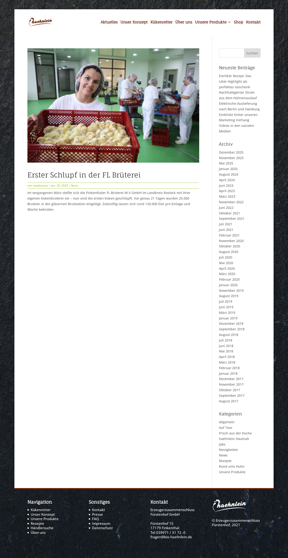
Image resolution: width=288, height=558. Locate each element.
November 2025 (231, 158)
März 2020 (227, 274)
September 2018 (232, 329)
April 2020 (227, 268)
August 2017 (228, 401)
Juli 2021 (225, 224)
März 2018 (227, 362)
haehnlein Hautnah (234, 439)
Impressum (101, 523)
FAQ (95, 518)
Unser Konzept (134, 22)
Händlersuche (42, 527)
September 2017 (232, 395)
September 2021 (232, 218)
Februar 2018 (229, 368)
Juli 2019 (225, 301)
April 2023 (227, 191)
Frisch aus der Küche (235, 433)
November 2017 (231, 384)
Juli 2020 (225, 257)
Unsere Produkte (210, 22)
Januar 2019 (228, 318)
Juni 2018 (226, 346)
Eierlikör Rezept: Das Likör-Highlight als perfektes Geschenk (235, 81)
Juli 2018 (225, 340)
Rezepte (225, 461)
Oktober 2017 (229, 390)
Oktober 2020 (229, 246)
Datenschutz (102, 527)
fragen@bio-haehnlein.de (171, 537)
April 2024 (227, 180)
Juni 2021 (226, 229)
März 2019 (227, 312)
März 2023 (227, 196)
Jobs (222, 444)
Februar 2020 (229, 279)
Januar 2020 (228, 285)
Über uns (183, 22)
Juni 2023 (226, 185)
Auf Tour (225, 427)
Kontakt (253, 22)
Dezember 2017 (231, 379)
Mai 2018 (226, 351)
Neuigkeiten (228, 449)
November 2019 (231, 290)
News (74, 185)
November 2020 (231, 241)
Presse (97, 514)
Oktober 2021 (229, 213)
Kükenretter (161, 22)
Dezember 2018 (231, 323)
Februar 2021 (229, 235)
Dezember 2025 (231, 152)
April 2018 (227, 356)
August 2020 (228, 251)
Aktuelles (109, 22)
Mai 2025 (226, 163)
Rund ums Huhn (232, 466)
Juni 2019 (226, 307)
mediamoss (40, 185)
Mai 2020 (226, 263)
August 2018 (228, 334)
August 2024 (228, 174)
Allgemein (227, 422)
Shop (238, 22)
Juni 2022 (226, 207)
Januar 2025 (228, 169)
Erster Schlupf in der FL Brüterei (84, 175)
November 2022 (231, 202)
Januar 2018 (228, 373)
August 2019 (228, 296)
